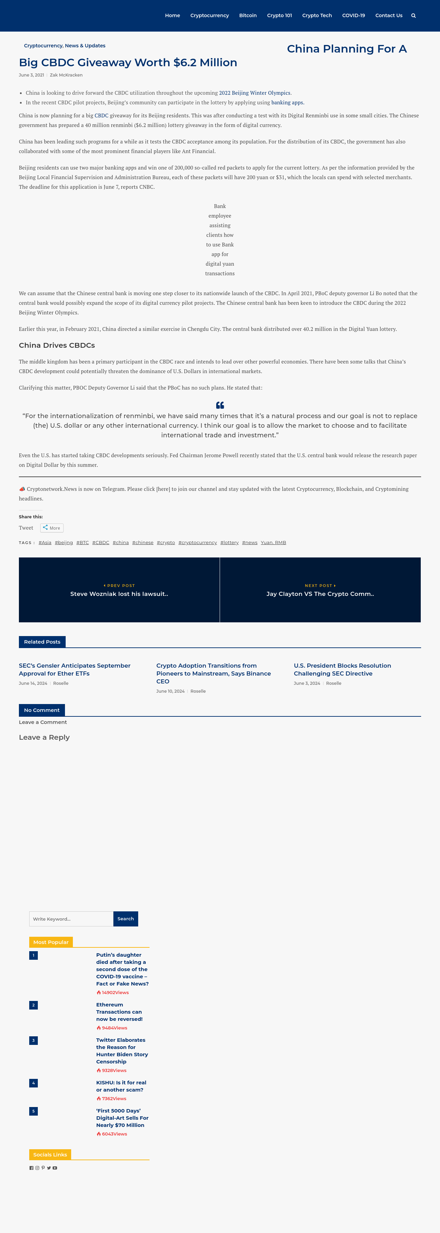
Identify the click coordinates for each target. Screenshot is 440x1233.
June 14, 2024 (33, 683)
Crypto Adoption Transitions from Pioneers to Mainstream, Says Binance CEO (213, 673)
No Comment (42, 710)
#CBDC (100, 542)
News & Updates (85, 46)
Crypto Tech (317, 15)
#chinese (143, 542)
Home (172, 15)
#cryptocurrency (197, 542)
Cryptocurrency (209, 15)
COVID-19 (353, 15)
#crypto (166, 542)
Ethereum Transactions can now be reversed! (119, 1011)
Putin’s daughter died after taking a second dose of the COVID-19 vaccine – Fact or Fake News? (122, 969)
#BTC (82, 542)
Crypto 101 (279, 15)
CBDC (101, 115)
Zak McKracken (66, 75)
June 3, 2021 (31, 75)
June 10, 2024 (170, 691)
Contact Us (389, 15)
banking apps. (288, 102)
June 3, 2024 (307, 683)
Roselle (61, 683)
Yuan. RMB (273, 542)
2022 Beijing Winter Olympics (254, 92)
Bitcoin (248, 15)
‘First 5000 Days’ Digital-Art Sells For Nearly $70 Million (122, 1117)
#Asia (45, 542)
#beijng (64, 542)
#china (121, 542)
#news (249, 542)
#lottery (229, 542)
